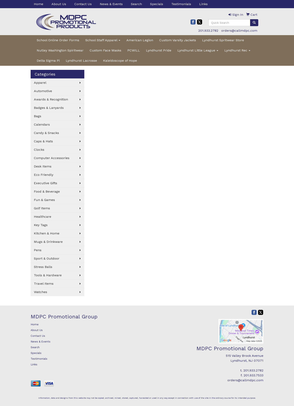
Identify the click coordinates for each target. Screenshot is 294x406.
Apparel (40, 83)
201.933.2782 (208, 30)
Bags (37, 116)
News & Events (111, 4)
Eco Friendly (43, 175)
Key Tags (41, 225)
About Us (58, 4)
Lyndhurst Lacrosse (81, 60)
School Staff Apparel (102, 40)
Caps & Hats (43, 141)
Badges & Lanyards (49, 108)
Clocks (39, 150)
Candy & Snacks (46, 133)
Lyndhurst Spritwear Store (223, 40)
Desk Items (42, 166)
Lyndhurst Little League (197, 50)
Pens (37, 250)
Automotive (43, 91)
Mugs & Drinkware (48, 242)
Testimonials (181, 4)
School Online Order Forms (58, 40)
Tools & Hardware (48, 275)
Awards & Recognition (51, 99)
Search (136, 4)
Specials (156, 4)
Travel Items (43, 284)
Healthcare (42, 217)
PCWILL (133, 50)
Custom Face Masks (105, 50)
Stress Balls (43, 267)
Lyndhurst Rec (237, 50)
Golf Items (42, 208)
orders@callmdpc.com (239, 30)
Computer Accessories (51, 158)
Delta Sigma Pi (48, 60)
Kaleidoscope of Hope (120, 60)
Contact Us (83, 4)
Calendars (42, 124)
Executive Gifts (45, 183)
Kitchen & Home (46, 233)
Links (203, 4)
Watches (40, 292)
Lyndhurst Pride (158, 50)
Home (38, 4)
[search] (254, 22)
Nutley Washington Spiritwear (60, 50)
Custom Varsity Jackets (177, 40)
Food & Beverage (47, 191)
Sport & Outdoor (46, 258)
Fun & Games (44, 200)
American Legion (139, 40)
